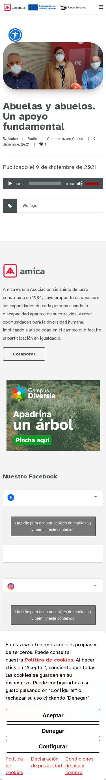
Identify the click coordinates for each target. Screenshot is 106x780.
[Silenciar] (80, 183)
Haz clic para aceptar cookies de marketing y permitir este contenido (53, 526)
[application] (53, 183)
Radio (32, 139)
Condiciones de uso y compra (79, 765)
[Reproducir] (10, 183)
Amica (13, 139)
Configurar (52, 746)
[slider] (45, 183)
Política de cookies (14, 765)
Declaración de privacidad (46, 762)
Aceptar (52, 715)
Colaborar (24, 354)
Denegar (53, 731)
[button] (15, 35)
